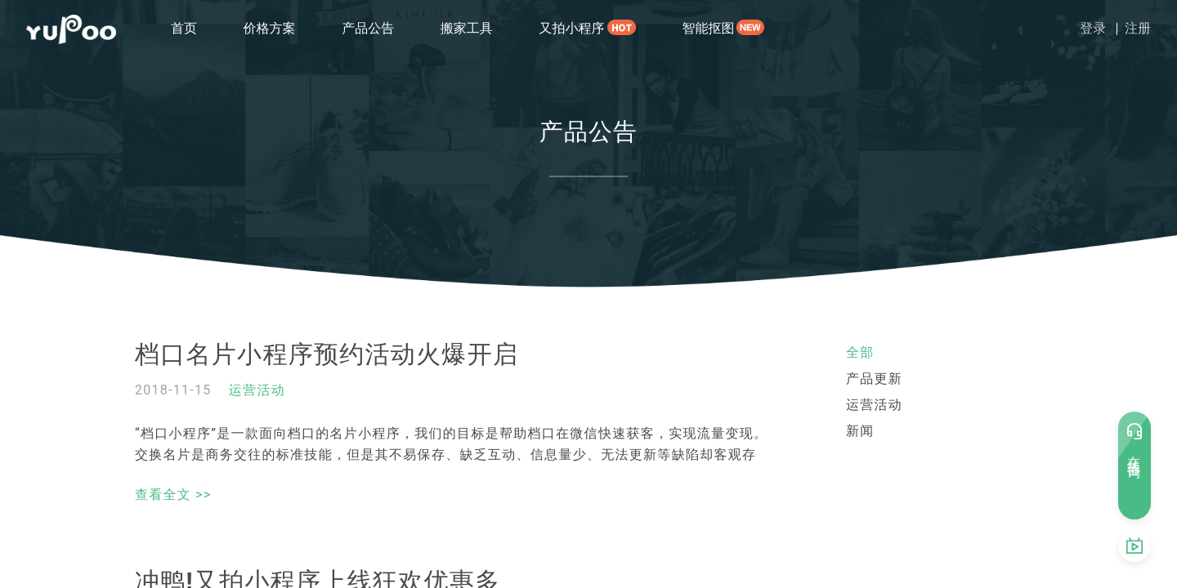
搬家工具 (467, 28)
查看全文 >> (173, 494)
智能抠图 (708, 28)
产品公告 (368, 28)
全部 (860, 352)
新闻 (860, 431)
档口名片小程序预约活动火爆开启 (326, 354)
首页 (184, 28)
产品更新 (874, 378)
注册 (1138, 28)
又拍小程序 (571, 28)
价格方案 (270, 28)
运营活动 (257, 390)
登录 (1093, 28)
